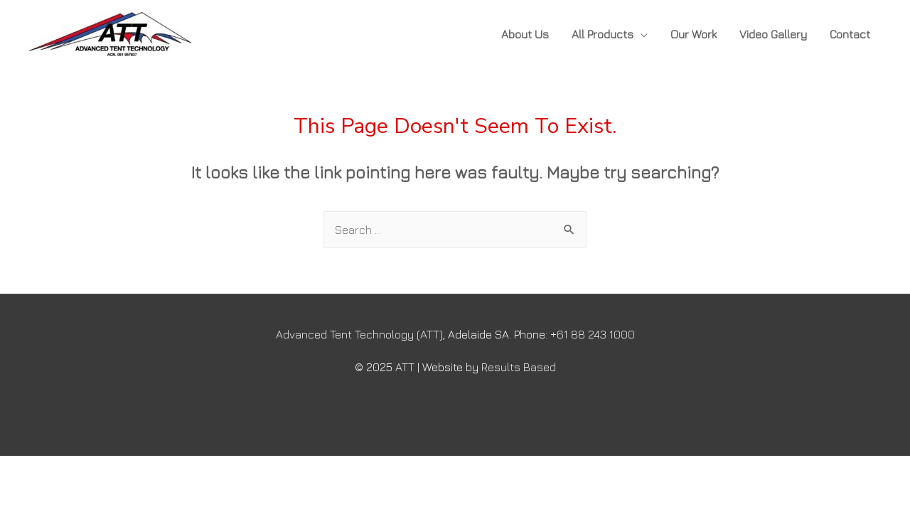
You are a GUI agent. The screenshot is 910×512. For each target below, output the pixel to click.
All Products (602, 34)
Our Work (693, 34)
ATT (404, 367)
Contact (850, 34)
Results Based (518, 367)
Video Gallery (773, 34)
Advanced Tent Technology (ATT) (359, 334)
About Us (525, 34)
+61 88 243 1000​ (592, 334)
